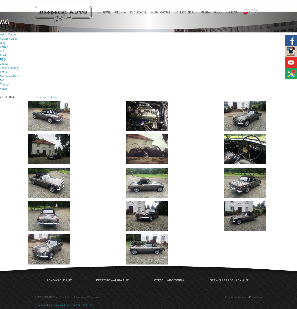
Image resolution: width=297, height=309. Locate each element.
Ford (3, 55)
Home (38, 97)
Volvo (3, 88)
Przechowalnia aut (112, 280)
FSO (3, 59)
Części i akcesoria (169, 280)
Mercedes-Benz (9, 76)
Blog (3, 43)
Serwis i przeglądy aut (229, 280)
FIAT (3, 51)
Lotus (3, 72)
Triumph (5, 84)
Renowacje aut (59, 280)
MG (2, 80)
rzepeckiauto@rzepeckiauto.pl (52, 305)
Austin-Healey (8, 38)
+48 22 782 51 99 (83, 305)
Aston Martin (8, 34)
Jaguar (4, 63)
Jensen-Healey (9, 68)
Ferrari (4, 47)
